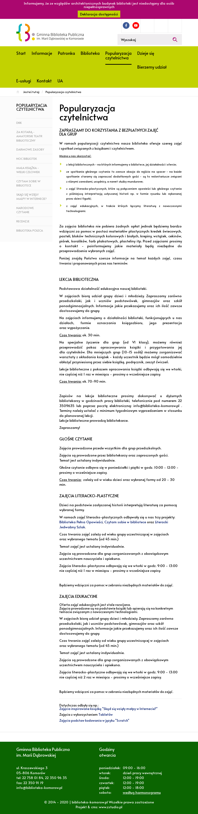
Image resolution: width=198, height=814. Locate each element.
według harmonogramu (142, 792)
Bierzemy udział (151, 67)
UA (60, 81)
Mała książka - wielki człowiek (28, 170)
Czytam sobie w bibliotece (28, 183)
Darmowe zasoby (30, 149)
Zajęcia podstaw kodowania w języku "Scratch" (94, 720)
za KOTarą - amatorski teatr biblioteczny (29, 136)
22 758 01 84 (32, 777)
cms (94, 806)
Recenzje (22, 221)
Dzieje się (145, 53)
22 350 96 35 (56, 777)
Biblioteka (90, 53)
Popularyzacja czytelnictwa (118, 55)
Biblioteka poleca (29, 230)
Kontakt (44, 81)
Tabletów (105, 714)
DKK (19, 123)
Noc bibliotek (26, 159)
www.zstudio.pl (110, 806)
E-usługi (23, 81)
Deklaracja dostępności (99, 14)
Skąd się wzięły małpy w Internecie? (31, 196)
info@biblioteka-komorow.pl (39, 787)
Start (21, 53)
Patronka (66, 53)
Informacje (42, 53)
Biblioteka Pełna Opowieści (81, 521)
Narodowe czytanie (25, 210)
